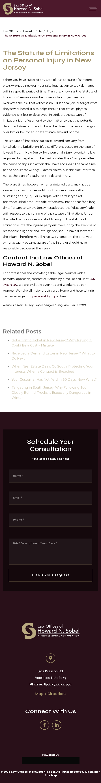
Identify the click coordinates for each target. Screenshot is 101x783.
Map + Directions (50, 693)
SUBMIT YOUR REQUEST (50, 575)
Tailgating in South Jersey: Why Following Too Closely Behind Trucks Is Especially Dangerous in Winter (51, 402)
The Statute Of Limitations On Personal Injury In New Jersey (44, 35)
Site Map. (51, 775)
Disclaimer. (92, 771)
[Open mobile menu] (92, 8)
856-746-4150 (58, 684)
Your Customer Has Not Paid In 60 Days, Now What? (54, 389)
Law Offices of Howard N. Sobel (23, 31)
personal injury (44, 296)
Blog (48, 31)
